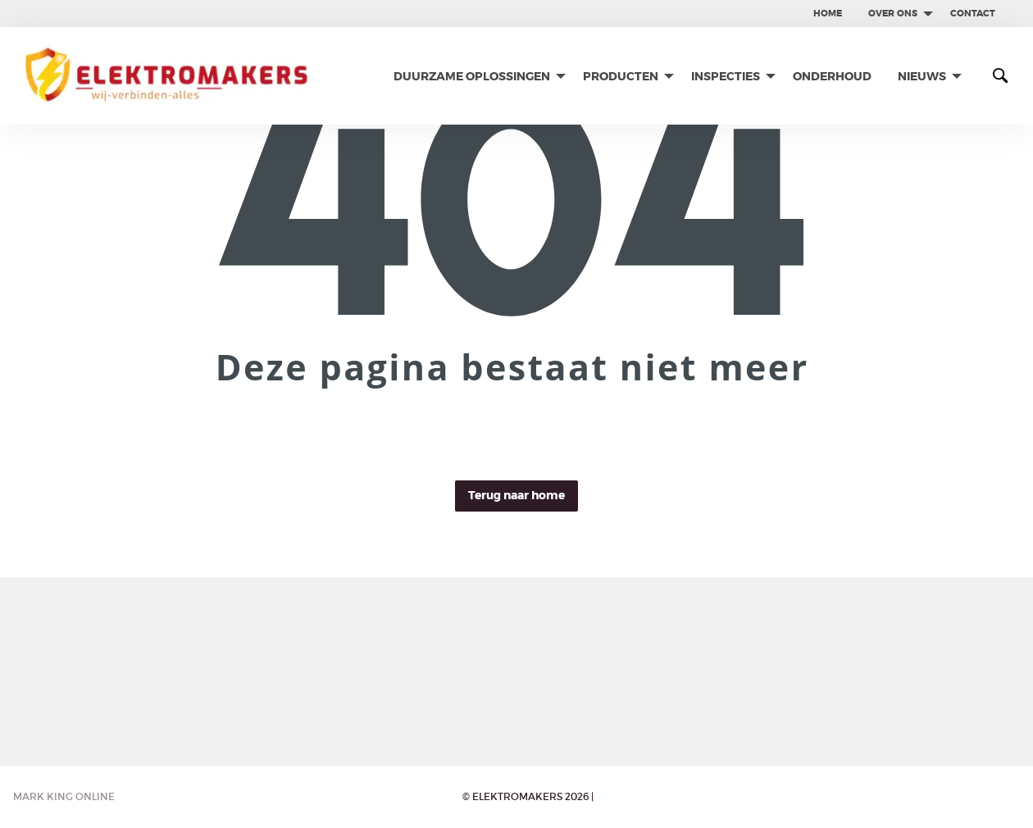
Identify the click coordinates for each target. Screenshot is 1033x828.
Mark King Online (64, 796)
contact (972, 13)
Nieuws (922, 76)
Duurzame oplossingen (472, 76)
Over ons (892, 13)
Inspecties (725, 76)
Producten (620, 76)
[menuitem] (827, 13)
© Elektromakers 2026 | (528, 796)
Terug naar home (516, 495)
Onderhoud (832, 76)
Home (827, 13)
